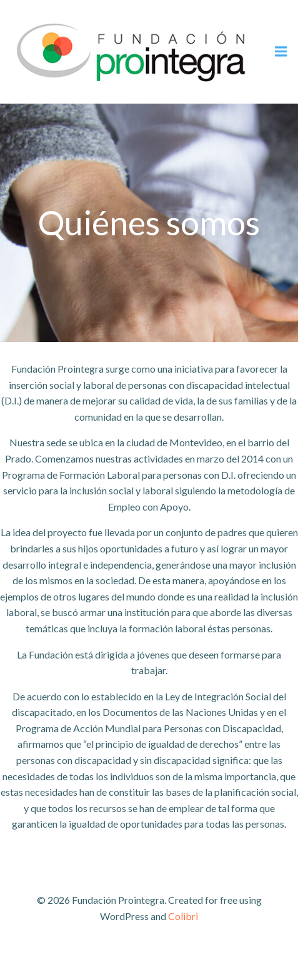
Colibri (183, 916)
